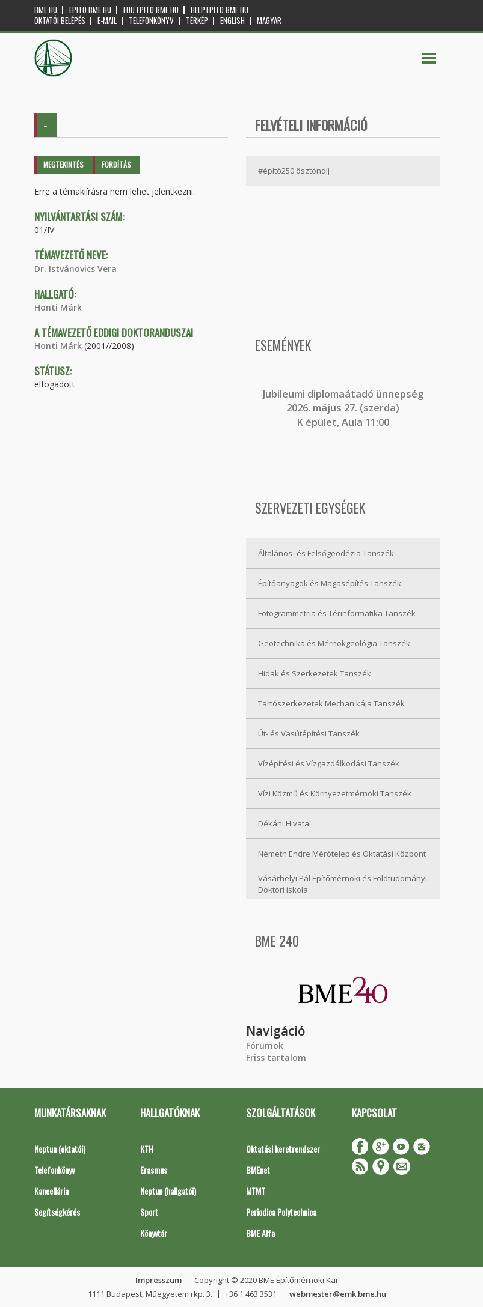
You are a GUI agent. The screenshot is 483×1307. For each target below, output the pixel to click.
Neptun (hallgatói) (168, 1190)
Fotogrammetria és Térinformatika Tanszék (337, 613)
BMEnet (258, 1169)
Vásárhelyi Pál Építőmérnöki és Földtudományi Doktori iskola (342, 884)
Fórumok (264, 1045)
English (232, 21)
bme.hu (45, 10)
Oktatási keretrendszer (283, 1148)
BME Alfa (260, 1233)
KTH (146, 1148)
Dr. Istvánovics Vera (75, 268)
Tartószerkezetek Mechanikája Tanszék (331, 703)
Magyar (269, 21)
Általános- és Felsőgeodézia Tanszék (326, 553)
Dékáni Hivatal (284, 823)
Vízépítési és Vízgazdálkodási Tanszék (328, 763)
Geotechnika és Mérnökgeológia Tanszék (334, 643)
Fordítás (116, 164)
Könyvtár (153, 1233)
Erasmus (153, 1169)
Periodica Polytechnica (281, 1211)
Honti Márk (58, 307)
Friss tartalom (276, 1057)
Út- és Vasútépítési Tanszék (309, 733)
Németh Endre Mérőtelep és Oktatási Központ (342, 853)
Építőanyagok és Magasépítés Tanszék (329, 583)
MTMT (255, 1190)
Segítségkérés (57, 1211)
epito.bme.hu (90, 10)
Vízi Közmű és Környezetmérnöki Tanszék (334, 793)
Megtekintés (63, 164)
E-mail (107, 21)
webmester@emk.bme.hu (337, 1293)
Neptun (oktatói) (59, 1148)
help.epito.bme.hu (219, 10)
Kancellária (51, 1190)
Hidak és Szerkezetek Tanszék (314, 673)
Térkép (197, 21)
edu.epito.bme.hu (151, 10)
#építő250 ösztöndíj (294, 170)
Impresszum (158, 1280)
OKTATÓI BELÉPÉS (59, 21)
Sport (149, 1211)
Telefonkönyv (151, 21)
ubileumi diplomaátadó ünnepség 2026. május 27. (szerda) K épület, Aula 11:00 (344, 408)
